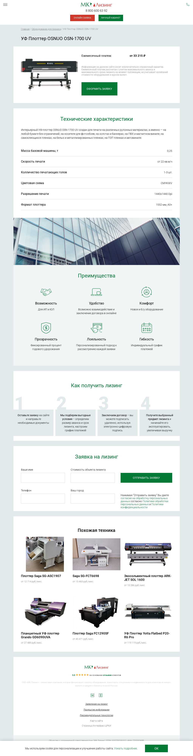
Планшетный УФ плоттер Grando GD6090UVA (40, 635)
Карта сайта (96, 721)
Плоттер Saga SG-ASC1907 (41, 576)
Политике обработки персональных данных (144, 503)
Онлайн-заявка (82, 18)
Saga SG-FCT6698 (86, 576)
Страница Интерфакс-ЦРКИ (96, 725)
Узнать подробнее (125, 748)
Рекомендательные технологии (96, 715)
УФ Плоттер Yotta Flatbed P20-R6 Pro (147, 635)
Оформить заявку (99, 88)
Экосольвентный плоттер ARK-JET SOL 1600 (147, 578)
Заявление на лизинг (96, 704)
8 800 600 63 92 (96, 10)
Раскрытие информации (96, 709)
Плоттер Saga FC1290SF (91, 633)
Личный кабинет (110, 18)
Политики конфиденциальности (142, 506)
